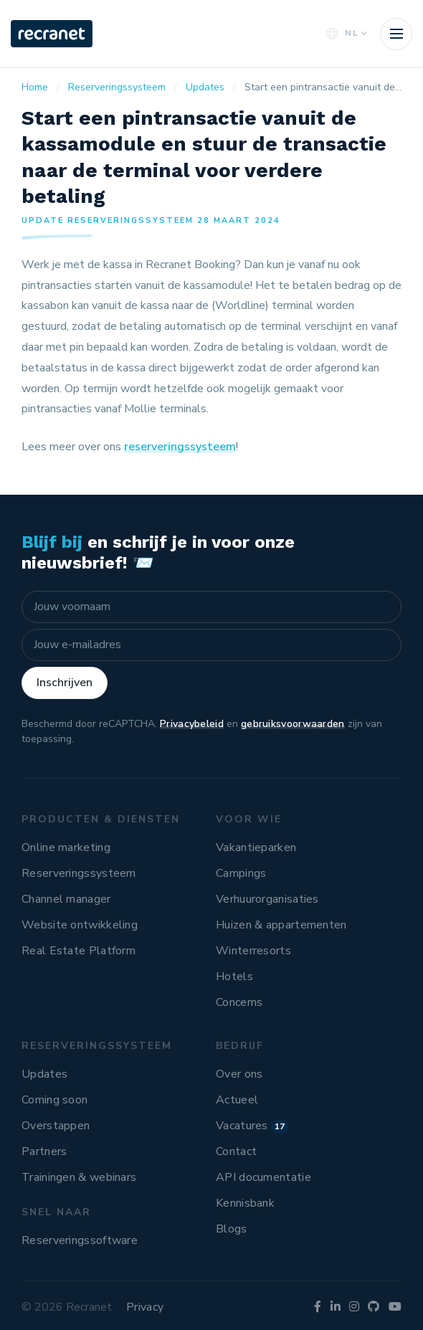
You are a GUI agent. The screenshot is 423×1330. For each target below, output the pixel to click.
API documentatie (263, 1177)
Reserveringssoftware (80, 1240)
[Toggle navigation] (396, 34)
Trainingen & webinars (79, 1177)
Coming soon (54, 1100)
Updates (44, 1074)
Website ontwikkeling (80, 925)
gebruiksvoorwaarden (293, 724)
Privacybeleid (192, 724)
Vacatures (252, 1126)
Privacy (144, 1307)
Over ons (239, 1074)
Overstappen (56, 1126)
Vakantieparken (256, 847)
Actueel (237, 1100)
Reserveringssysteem (79, 873)
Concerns (239, 1002)
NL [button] (345, 33)
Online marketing (66, 847)
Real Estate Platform (79, 951)
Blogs (231, 1229)
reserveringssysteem (180, 447)
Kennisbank (245, 1203)
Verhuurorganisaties (267, 899)
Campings (241, 873)
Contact (236, 1151)
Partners (44, 1151)
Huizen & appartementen (281, 925)
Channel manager (66, 899)
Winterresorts (253, 951)
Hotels (234, 976)
